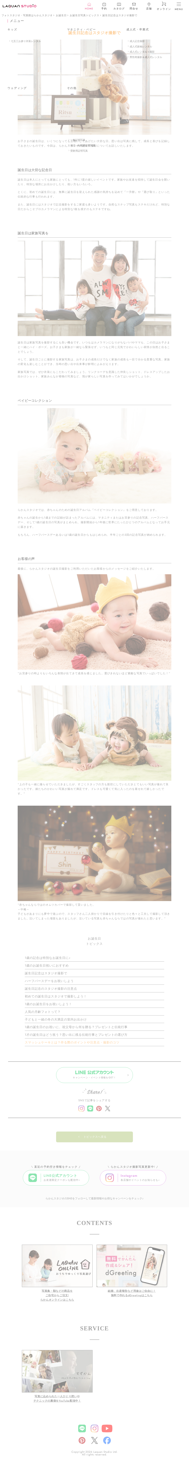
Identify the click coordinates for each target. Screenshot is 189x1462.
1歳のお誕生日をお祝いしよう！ (48, 1004)
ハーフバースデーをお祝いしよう (49, 981)
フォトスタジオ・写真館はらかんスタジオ (27, 15)
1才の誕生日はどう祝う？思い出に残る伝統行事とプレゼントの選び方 (76, 1034)
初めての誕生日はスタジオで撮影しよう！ (56, 996)
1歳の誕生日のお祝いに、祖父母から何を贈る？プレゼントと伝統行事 (76, 1027)
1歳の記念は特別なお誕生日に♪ (47, 958)
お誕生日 (61, 15)
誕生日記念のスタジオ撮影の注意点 (51, 988)
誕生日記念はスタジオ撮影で (119, 15)
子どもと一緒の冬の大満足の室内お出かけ (56, 1019)
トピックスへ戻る (95, 1138)
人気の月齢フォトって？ (43, 1012)
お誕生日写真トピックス (84, 15)
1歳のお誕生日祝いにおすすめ (47, 965)
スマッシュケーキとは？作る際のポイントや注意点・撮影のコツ (72, 1042)
